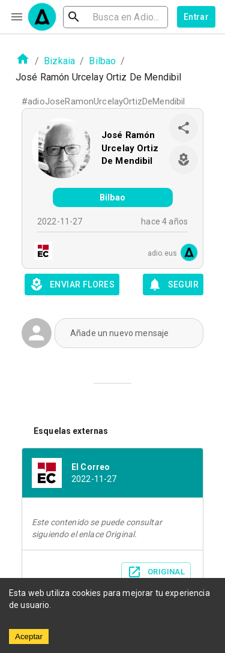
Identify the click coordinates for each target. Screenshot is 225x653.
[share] (183, 127)
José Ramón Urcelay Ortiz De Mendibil (129, 148)
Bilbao (102, 61)
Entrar (196, 17)
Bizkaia (59, 61)
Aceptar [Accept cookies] (29, 636)
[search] (115, 17)
